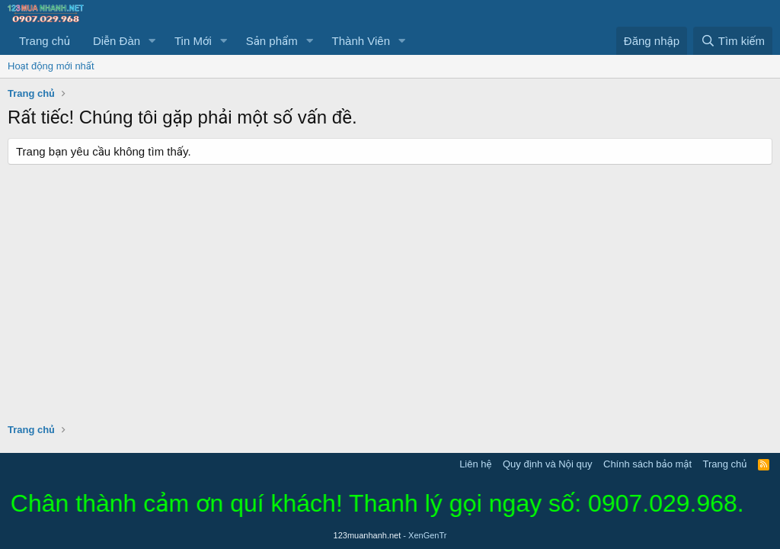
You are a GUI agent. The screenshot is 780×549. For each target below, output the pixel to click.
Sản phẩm (272, 40)
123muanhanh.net (390, 535)
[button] (152, 41)
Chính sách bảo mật (647, 464)
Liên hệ (475, 464)
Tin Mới (193, 40)
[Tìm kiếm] (732, 41)
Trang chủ (44, 40)
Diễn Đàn (116, 40)
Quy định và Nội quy (548, 464)
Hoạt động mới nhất (51, 66)
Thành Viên (361, 40)
